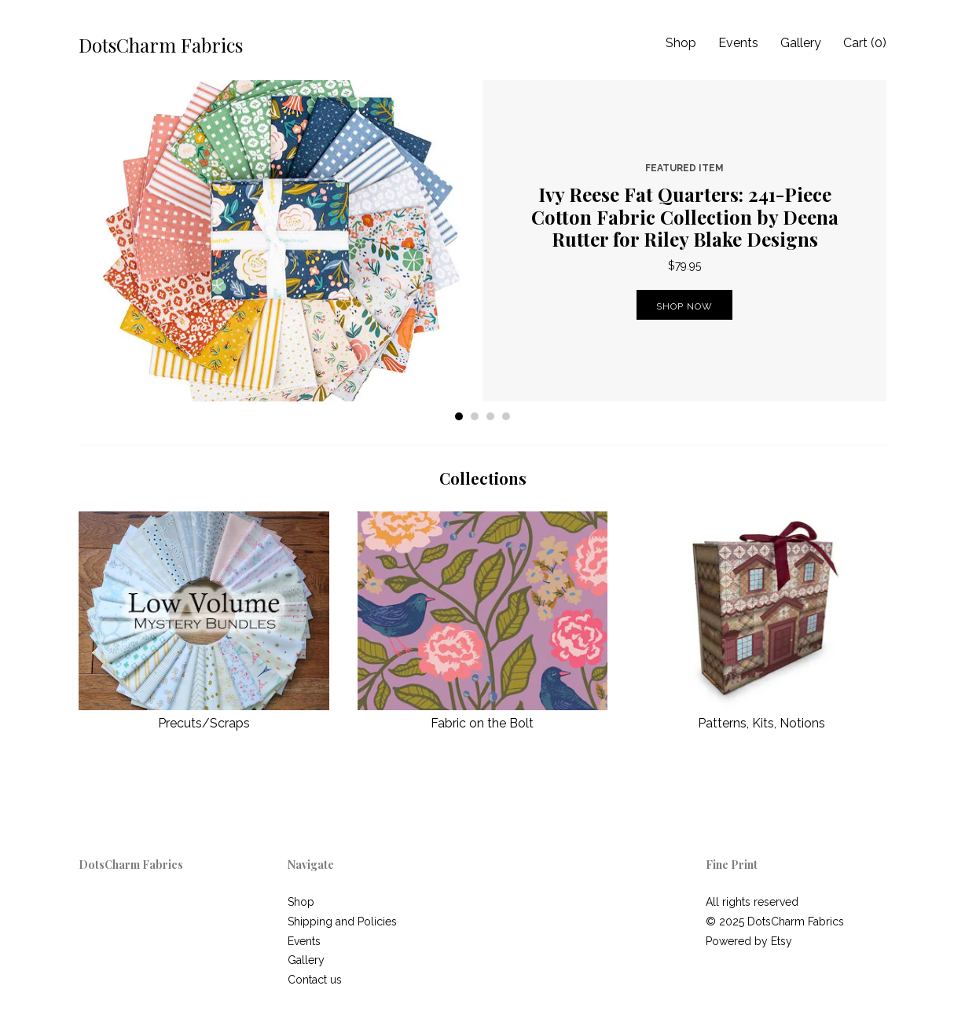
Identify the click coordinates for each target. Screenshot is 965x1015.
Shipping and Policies (342, 921)
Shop (681, 42)
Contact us (315, 979)
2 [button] (475, 416)
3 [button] (490, 416)
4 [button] (506, 416)
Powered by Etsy (749, 941)
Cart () (864, 42)
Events (738, 42)
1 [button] (459, 416)
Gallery (800, 42)
